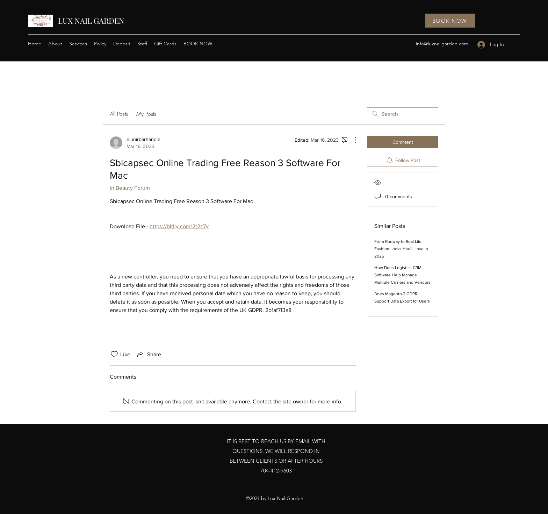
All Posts (119, 114)
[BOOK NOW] (450, 21)
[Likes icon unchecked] (114, 354)
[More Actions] (351, 140)
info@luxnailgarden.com (442, 43)
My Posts (146, 114)
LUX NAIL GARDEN (91, 20)
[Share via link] (148, 354)
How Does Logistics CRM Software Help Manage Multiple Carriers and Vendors (402, 275)
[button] (78, 43)
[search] (402, 113)
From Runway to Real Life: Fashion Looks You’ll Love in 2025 (401, 249)
